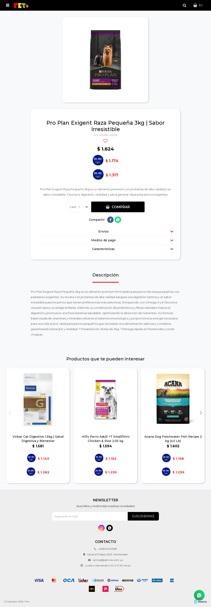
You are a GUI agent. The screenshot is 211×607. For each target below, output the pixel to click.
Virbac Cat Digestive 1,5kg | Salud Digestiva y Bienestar (38, 439)
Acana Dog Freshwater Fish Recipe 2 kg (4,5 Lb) (173, 439)
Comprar (121, 207)
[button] (201, 413)
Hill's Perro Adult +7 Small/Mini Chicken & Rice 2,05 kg (105, 439)
